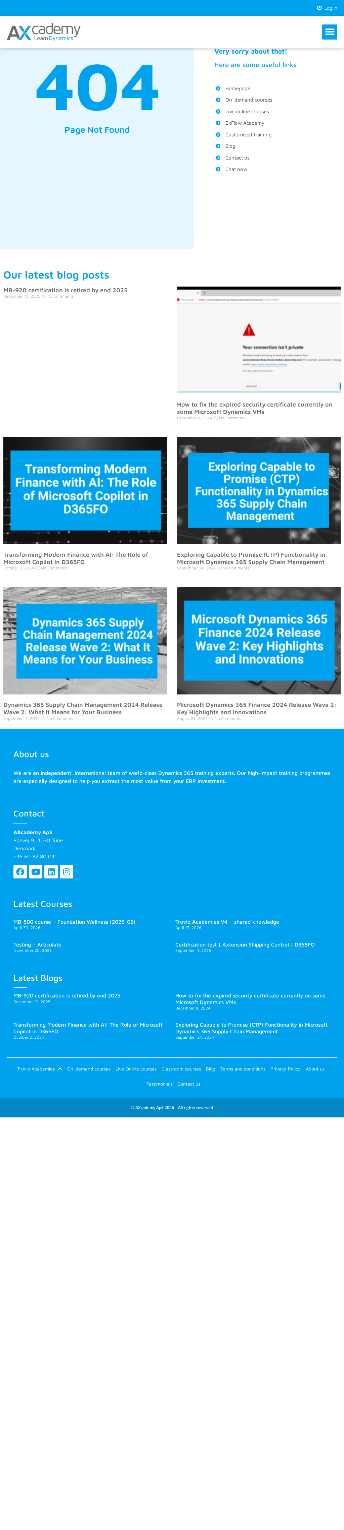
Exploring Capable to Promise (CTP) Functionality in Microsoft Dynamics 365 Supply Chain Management (251, 558)
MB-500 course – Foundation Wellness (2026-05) (74, 922)
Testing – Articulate (37, 944)
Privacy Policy (285, 1069)
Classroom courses (181, 1069)
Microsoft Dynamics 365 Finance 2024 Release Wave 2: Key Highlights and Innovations (256, 708)
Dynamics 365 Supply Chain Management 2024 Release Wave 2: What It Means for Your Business (83, 708)
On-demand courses (89, 1069)
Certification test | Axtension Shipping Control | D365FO (245, 944)
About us (315, 1069)
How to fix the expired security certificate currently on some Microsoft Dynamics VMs (255, 408)
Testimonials (159, 1084)
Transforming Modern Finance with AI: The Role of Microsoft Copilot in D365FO (75, 558)
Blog (210, 1069)
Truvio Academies (39, 1069)
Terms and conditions (242, 1069)
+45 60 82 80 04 (33, 856)
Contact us (188, 1084)
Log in (327, 8)
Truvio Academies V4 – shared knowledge (227, 922)
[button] (329, 32)
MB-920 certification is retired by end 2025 (65, 290)
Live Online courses (136, 1069)
